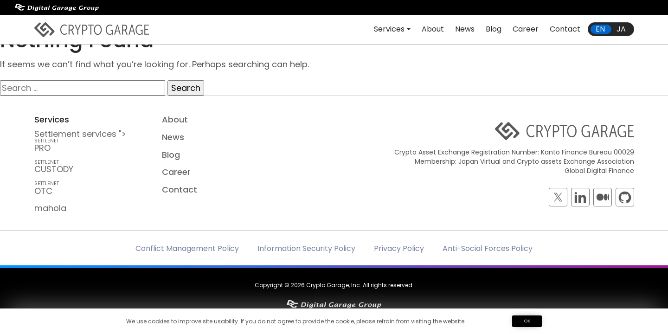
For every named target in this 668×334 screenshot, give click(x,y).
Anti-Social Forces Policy (488, 248)
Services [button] (389, 29)
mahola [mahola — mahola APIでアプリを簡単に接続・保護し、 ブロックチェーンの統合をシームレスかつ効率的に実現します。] (50, 208)
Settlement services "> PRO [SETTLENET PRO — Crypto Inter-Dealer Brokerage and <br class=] (91, 141)
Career (526, 29)
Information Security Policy (306, 248)
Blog (493, 29)
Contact (565, 29)
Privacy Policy (399, 248)
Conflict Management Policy (187, 248)
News (465, 29)
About (433, 29)
